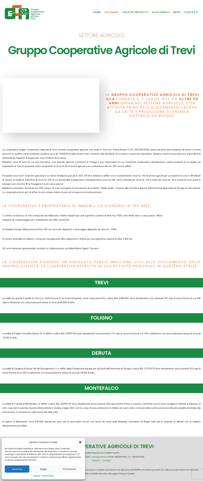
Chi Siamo (111, 12)
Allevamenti (161, 12)
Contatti (191, 12)
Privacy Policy (48, 475)
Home (97, 12)
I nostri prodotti (135, 12)
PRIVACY (96, 460)
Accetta (17, 469)
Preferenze (69, 469)
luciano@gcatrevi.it (99, 457)
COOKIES (106, 460)
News (177, 12)
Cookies (36, 475)
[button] (80, 442)
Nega (43, 469)
